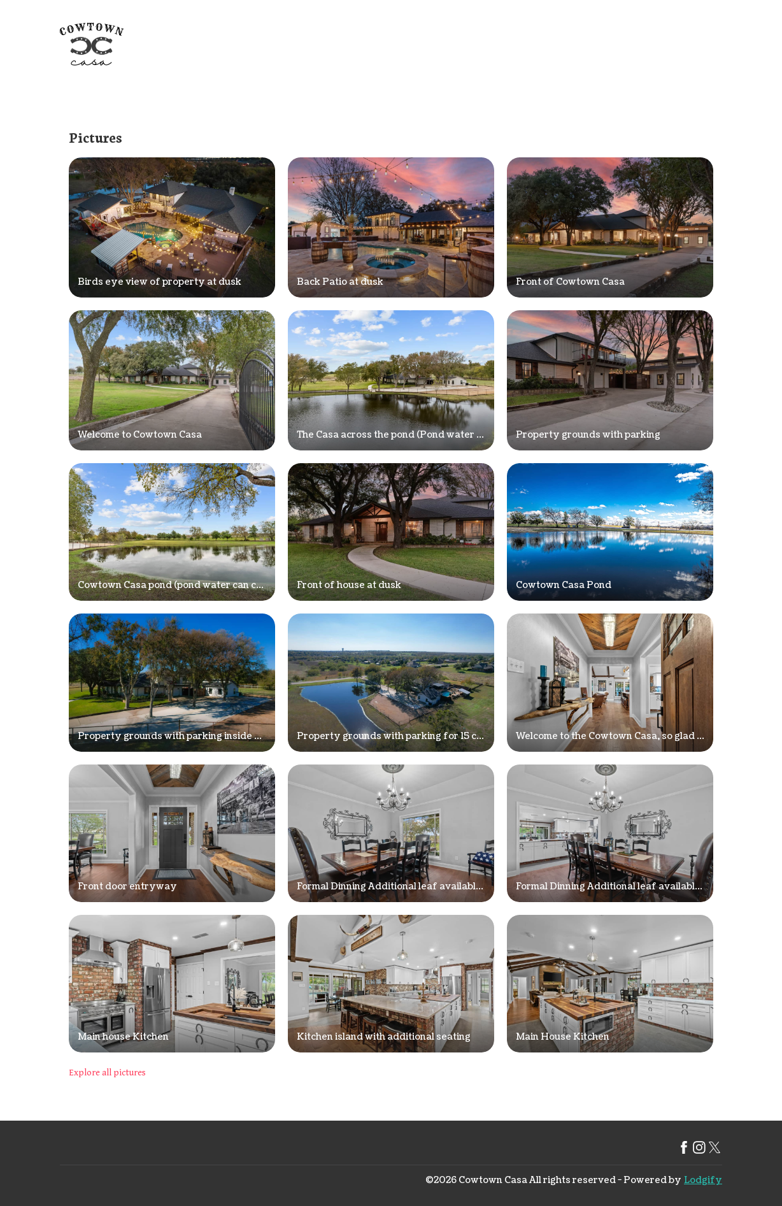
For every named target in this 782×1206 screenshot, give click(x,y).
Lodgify (703, 1180)
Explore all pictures (107, 1073)
